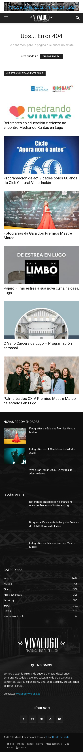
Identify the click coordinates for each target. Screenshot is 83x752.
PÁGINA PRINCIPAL (51, 56)
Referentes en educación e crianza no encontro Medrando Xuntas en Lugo (35, 125)
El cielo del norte (60, 737)
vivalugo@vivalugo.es (28, 693)
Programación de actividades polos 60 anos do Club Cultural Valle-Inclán (40, 180)
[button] (6, 18)
